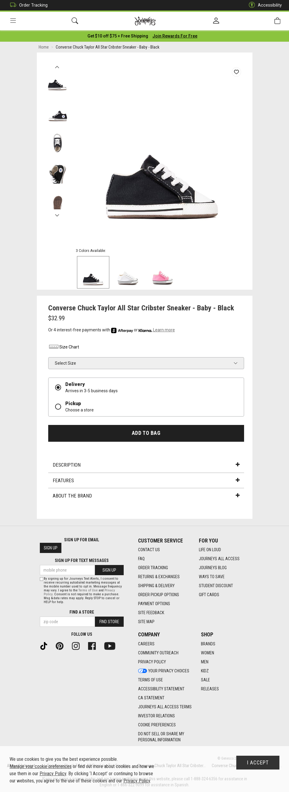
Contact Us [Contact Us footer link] (149, 549)
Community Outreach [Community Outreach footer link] (158, 652)
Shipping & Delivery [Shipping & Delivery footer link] (156, 585)
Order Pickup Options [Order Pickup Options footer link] (158, 594)
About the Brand (146, 495)
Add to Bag (146, 433)
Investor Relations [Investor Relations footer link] (156, 715)
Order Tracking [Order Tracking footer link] (153, 567)
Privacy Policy (53, 773)
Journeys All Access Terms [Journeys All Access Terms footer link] (165, 706)
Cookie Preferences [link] (157, 724)
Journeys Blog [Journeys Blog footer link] (213, 567)
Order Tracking (27, 5)
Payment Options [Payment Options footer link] (154, 603)
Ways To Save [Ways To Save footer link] (212, 576)
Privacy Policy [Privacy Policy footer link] (152, 661)
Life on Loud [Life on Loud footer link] (210, 549)
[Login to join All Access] (117, 36)
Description (146, 465)
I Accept (258, 763)
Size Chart (63, 347)
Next (57, 213)
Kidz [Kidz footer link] (205, 670)
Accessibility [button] (264, 5)
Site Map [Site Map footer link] (146, 621)
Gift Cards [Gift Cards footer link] (209, 594)
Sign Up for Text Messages (82, 560)
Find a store (81, 612)
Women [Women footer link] (207, 652)
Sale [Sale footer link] (205, 679)
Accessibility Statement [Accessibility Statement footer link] (161, 688)
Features (146, 480)
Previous (57, 65)
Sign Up (51, 547)
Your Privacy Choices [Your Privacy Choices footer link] (163, 670)
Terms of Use (88, 590)
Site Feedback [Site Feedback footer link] (151, 612)
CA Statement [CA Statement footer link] (151, 697)
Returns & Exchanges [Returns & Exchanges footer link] (159, 576)
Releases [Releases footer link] (210, 688)
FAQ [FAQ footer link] (141, 558)
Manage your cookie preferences (41, 766)
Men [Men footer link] (204, 661)
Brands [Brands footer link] (208, 643)
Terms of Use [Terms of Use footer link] (150, 679)
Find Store (109, 621)
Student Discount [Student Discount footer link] (216, 585)
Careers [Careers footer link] (146, 643)
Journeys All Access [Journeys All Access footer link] (219, 558)
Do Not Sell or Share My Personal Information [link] (161, 736)
